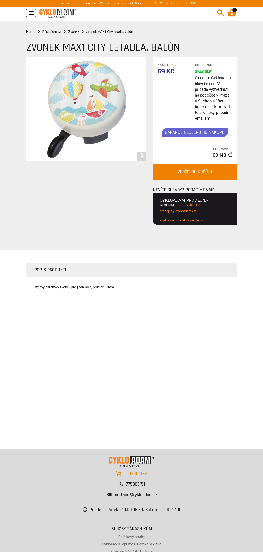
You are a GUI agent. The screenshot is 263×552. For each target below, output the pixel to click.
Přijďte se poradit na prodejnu (181, 220)
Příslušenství (51, 32)
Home (30, 32)
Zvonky (73, 32)
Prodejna (68, 3)
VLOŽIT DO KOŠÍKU (195, 172)
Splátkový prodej (131, 537)
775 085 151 (193, 3)
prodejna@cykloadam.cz (178, 211)
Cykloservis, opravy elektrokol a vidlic (131, 544)
